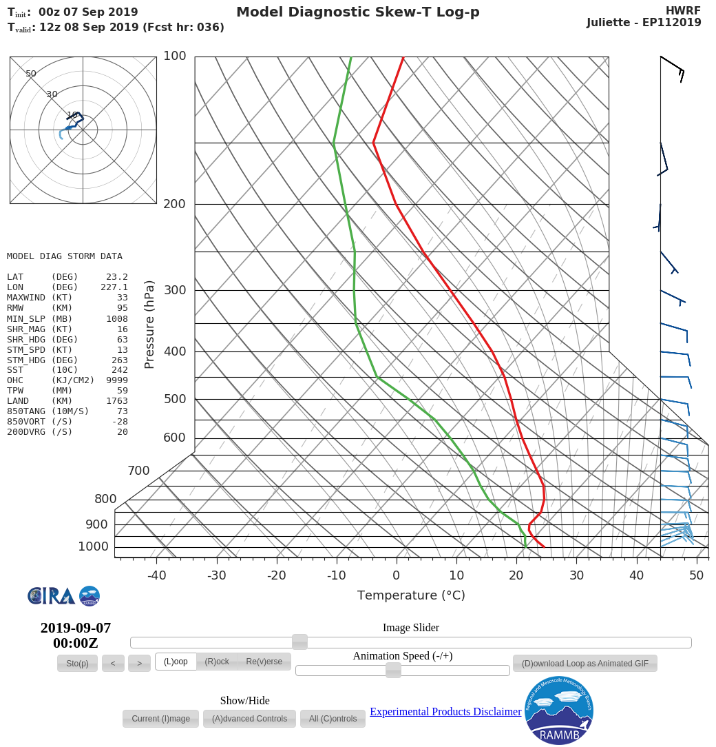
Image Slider (411, 627)
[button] (77, 664)
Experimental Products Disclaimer (445, 711)
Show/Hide (245, 700)
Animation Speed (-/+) (403, 656)
